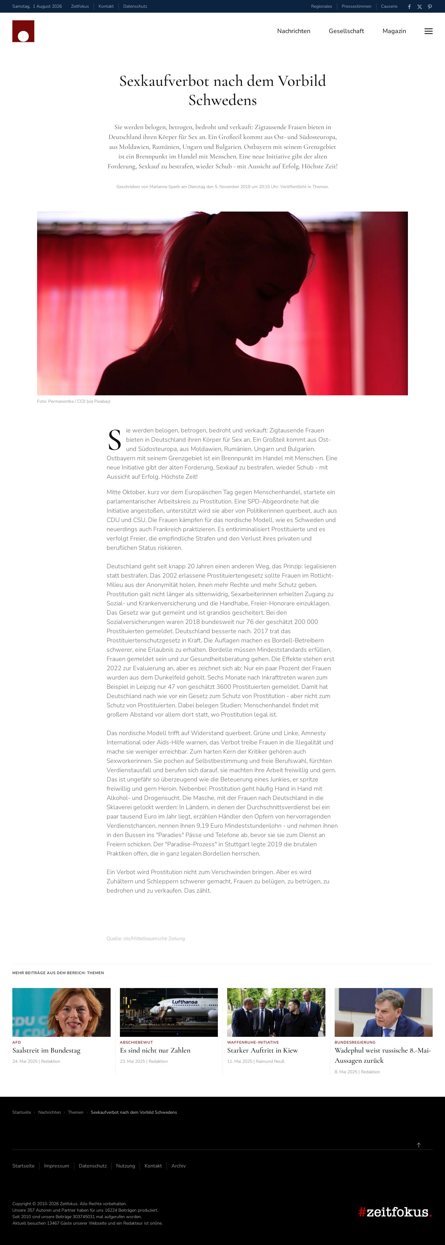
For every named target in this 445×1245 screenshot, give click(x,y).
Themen (320, 187)
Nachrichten (293, 31)
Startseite (23, 1166)
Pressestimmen (356, 6)
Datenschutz (135, 6)
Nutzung (125, 1166)
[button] (429, 31)
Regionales (321, 6)
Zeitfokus (80, 6)
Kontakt (106, 6)
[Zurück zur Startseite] (23, 31)
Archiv (179, 1166)
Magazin (394, 31)
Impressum (56, 1166)
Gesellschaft (346, 31)
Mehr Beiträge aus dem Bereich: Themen (58, 972)
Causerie (389, 6)
